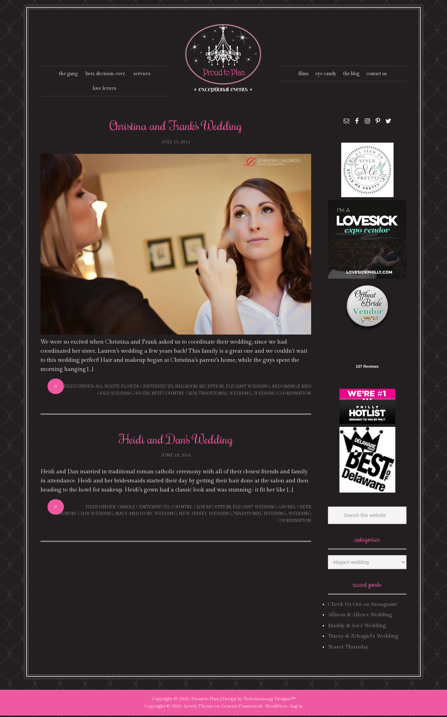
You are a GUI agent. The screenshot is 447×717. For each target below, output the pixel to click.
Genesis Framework (241, 707)
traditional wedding (225, 394)
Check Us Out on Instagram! (362, 606)
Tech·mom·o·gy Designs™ (270, 700)
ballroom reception (199, 387)
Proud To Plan (223, 58)
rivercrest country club (166, 394)
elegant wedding (248, 387)
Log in (296, 707)
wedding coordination (282, 394)
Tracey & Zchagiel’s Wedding (363, 637)
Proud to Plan (205, 700)
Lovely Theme (198, 707)
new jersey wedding (205, 514)
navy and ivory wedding (146, 514)
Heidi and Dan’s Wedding (176, 440)
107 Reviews (367, 368)
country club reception (201, 508)
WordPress (276, 707)
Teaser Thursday (348, 648)
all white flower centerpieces (134, 387)
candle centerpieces (143, 508)
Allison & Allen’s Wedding (360, 616)
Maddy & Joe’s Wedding (357, 627)
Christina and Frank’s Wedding (176, 127)
